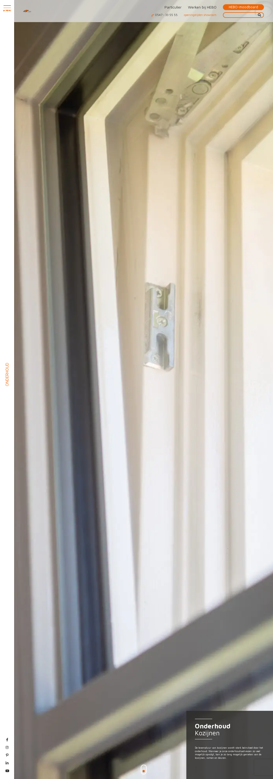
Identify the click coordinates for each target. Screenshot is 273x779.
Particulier (173, 7)
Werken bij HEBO (202, 7)
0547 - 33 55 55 (166, 15)
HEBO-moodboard (243, 7)
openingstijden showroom (200, 15)
